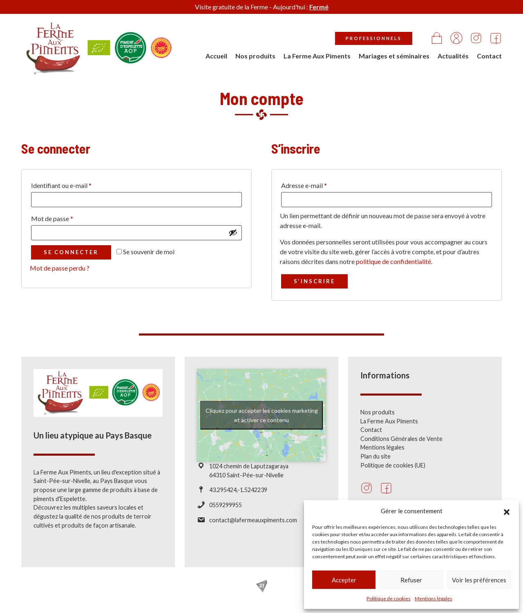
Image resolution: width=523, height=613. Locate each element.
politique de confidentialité (393, 261)
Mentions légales (433, 598)
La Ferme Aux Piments (317, 56)
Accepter (344, 580)
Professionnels (374, 38)
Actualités (453, 56)
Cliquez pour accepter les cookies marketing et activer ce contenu (262, 422)
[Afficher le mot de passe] (232, 232)
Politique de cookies (389, 598)
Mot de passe (52, 218)
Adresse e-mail (304, 185)
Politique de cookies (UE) (392, 471)
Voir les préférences (479, 580)
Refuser (411, 580)
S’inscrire (314, 281)
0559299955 (225, 511)
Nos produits (255, 56)
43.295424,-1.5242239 (238, 496)
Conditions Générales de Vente (401, 445)
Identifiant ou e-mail (61, 185)
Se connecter (71, 252)
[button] (507, 511)
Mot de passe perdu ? (59, 268)
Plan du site (375, 462)
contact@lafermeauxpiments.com (253, 526)
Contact (489, 56)
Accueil (216, 56)
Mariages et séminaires (394, 56)
